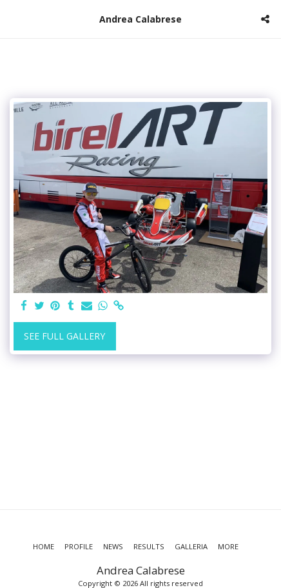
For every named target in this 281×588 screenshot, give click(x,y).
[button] (14, 18)
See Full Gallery (64, 336)
